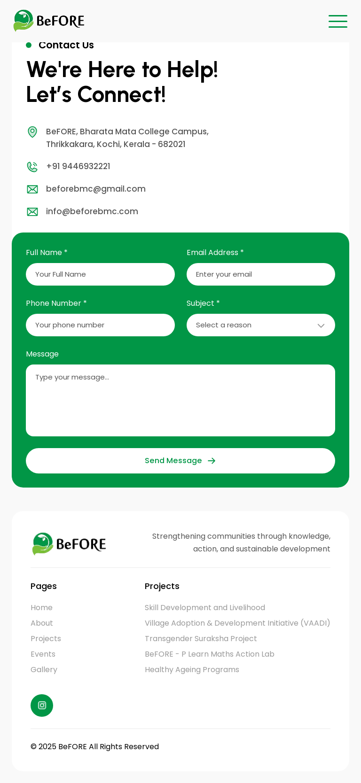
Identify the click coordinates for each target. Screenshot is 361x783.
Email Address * (215, 252)
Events (43, 654)
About (42, 623)
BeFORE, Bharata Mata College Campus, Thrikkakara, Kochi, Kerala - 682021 (117, 137)
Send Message (180, 460)
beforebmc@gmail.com (86, 189)
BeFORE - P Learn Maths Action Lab (210, 654)
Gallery (44, 669)
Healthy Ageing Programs (192, 669)
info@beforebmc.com (82, 211)
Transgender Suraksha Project (201, 638)
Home (42, 607)
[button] (338, 21)
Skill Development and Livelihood (205, 607)
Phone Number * (56, 303)
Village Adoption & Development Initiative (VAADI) (237, 623)
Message (42, 354)
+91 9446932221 (68, 166)
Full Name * (47, 252)
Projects (46, 638)
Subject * (203, 303)
